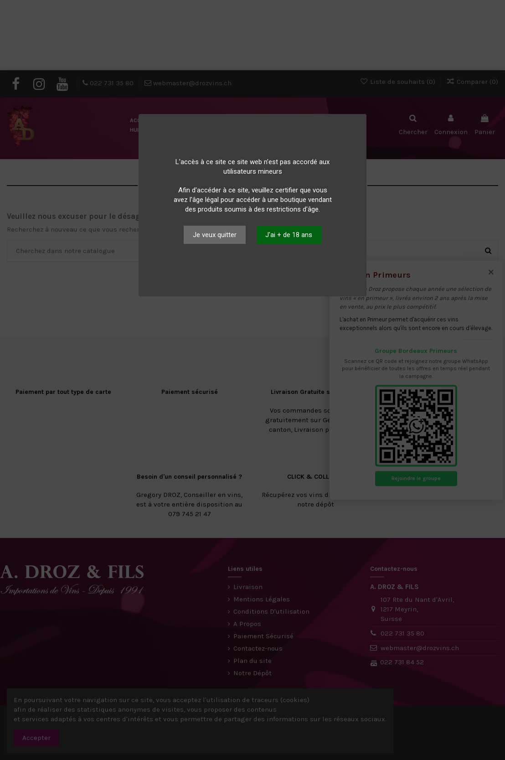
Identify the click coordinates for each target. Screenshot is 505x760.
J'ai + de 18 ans (288, 235)
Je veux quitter (215, 235)
